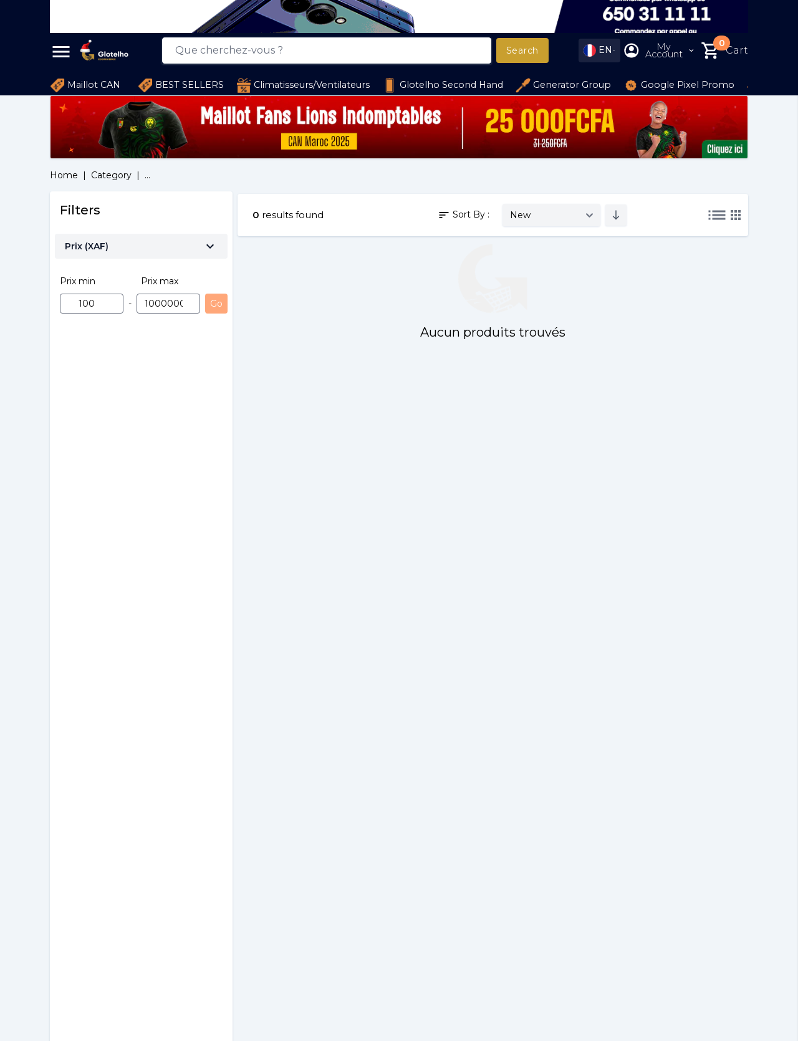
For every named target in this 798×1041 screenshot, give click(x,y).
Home (64, 175)
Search (522, 50)
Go (216, 303)
